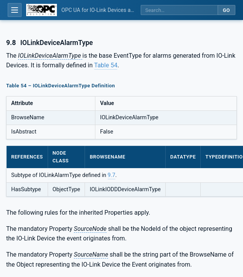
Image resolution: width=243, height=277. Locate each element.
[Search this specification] (179, 10)
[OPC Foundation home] (41, 10)
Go (226, 10)
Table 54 (106, 65)
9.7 (111, 175)
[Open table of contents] (15, 10)
